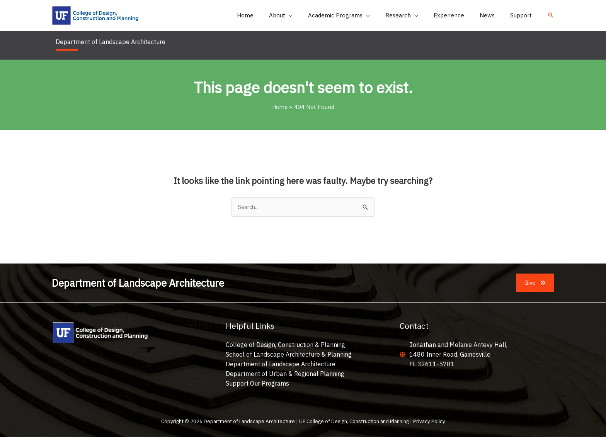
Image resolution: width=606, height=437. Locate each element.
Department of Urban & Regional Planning (285, 374)
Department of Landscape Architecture (280, 364)
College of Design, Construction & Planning (285, 345)
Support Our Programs (257, 383)
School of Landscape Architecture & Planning (289, 355)
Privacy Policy (429, 421)
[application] (310, 15)
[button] (302, 15)
